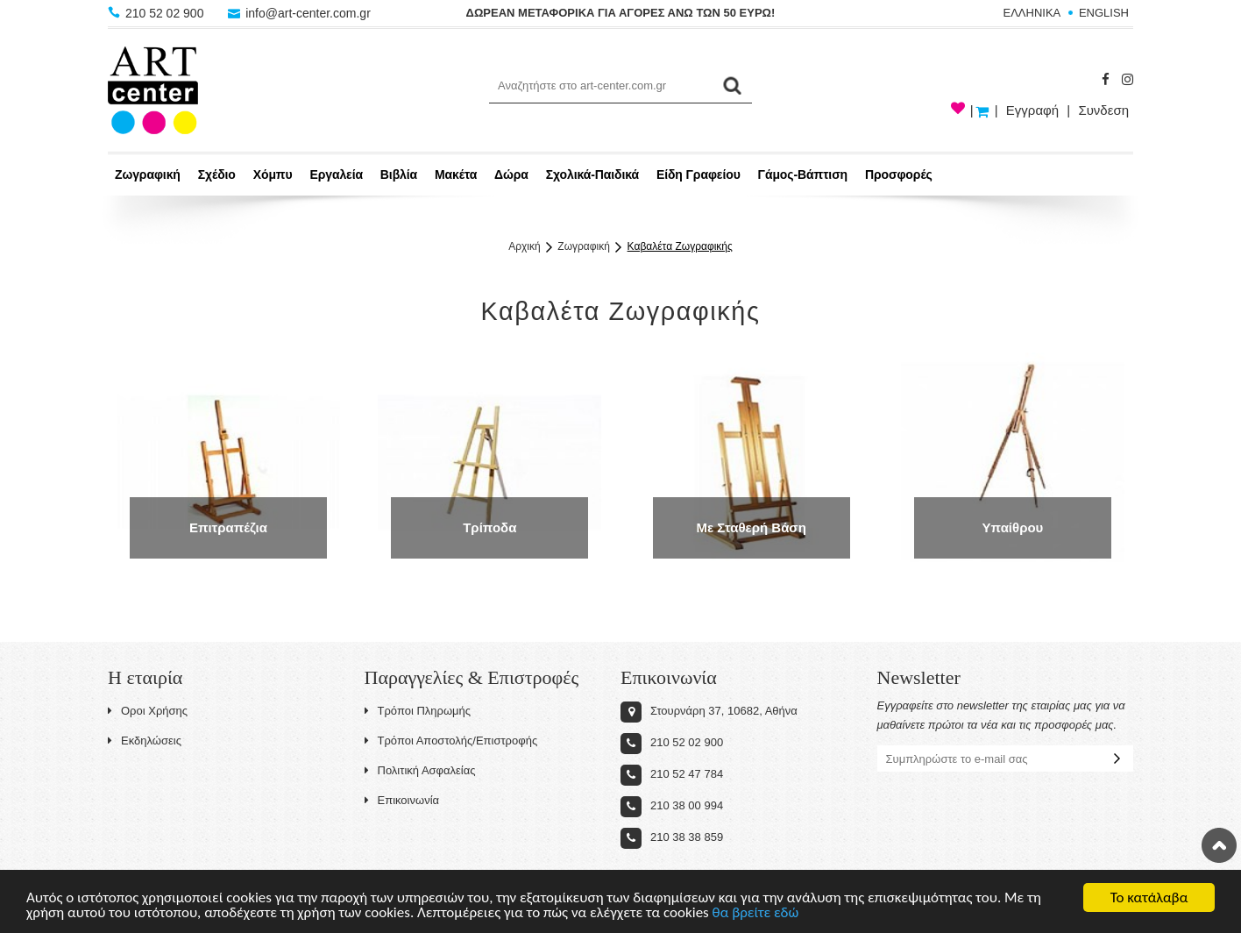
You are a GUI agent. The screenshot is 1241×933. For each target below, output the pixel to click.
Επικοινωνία (402, 800)
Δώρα (511, 174)
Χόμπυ (273, 174)
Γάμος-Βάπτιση (802, 174)
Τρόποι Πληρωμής (418, 710)
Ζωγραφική (148, 174)
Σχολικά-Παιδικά (592, 174)
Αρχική (524, 246)
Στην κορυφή (1219, 845)
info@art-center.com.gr (299, 13)
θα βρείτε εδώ (756, 914)
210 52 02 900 (157, 13)
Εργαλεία (336, 174)
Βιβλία (398, 174)
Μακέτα (456, 174)
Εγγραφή (1032, 110)
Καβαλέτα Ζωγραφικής (680, 246)
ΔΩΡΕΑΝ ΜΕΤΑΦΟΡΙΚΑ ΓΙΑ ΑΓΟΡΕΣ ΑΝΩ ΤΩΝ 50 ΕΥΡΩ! (621, 12)
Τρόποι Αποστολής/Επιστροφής (451, 740)
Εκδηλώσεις (144, 740)
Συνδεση (1103, 110)
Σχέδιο (217, 174)
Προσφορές (899, 174)
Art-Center (153, 90)
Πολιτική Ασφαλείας (420, 770)
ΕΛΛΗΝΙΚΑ (1032, 12)
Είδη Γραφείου (698, 174)
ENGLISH (1104, 12)
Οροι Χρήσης (148, 710)
